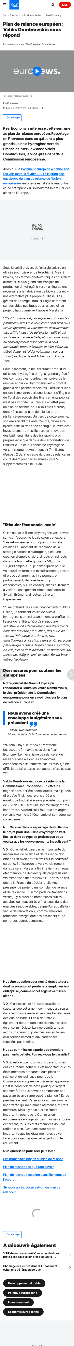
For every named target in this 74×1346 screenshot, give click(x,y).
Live (65, 4)
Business (15, 15)
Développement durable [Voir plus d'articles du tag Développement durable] (24, 1283)
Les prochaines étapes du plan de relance (33, 1159)
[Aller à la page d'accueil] (14, 4)
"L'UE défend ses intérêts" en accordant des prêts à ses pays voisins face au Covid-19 (31, 1254)
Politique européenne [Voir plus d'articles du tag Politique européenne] (22, 1292)
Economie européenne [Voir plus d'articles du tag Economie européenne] (23, 1311)
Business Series (32, 15)
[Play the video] (37, 71)
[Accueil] (4, 15)
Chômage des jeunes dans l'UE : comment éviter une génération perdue (30, 1267)
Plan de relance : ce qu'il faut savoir (28, 1167)
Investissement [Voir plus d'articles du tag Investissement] (18, 1302)
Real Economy (54, 15)
